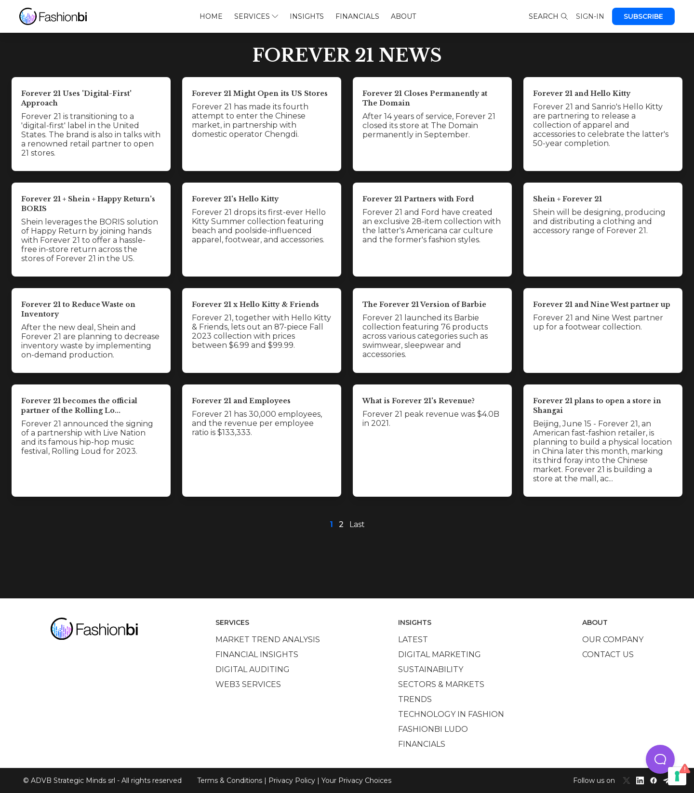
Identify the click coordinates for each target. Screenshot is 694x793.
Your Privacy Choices (356, 780)
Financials (357, 16)
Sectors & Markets (441, 684)
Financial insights (256, 654)
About (403, 16)
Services (256, 16)
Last (357, 524)
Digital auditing (252, 669)
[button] (660, 759)
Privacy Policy (291, 780)
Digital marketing (439, 654)
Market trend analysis (267, 639)
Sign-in (590, 16)
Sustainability (430, 669)
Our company (612, 639)
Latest (413, 639)
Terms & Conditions (229, 780)
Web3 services (248, 684)
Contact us (608, 654)
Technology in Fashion (451, 714)
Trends (415, 699)
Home (211, 16)
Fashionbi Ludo (433, 729)
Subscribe (643, 16)
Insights (307, 16)
